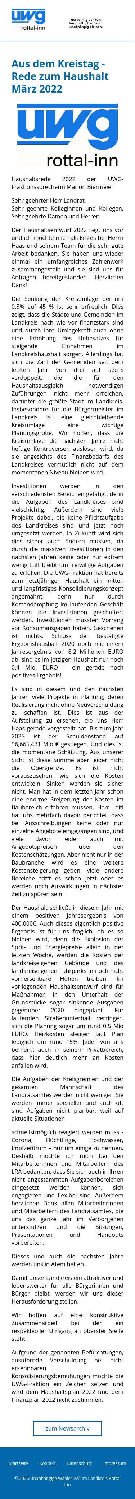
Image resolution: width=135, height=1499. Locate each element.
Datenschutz (79, 1463)
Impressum (114, 1463)
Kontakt (47, 1463)
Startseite (18, 1463)
